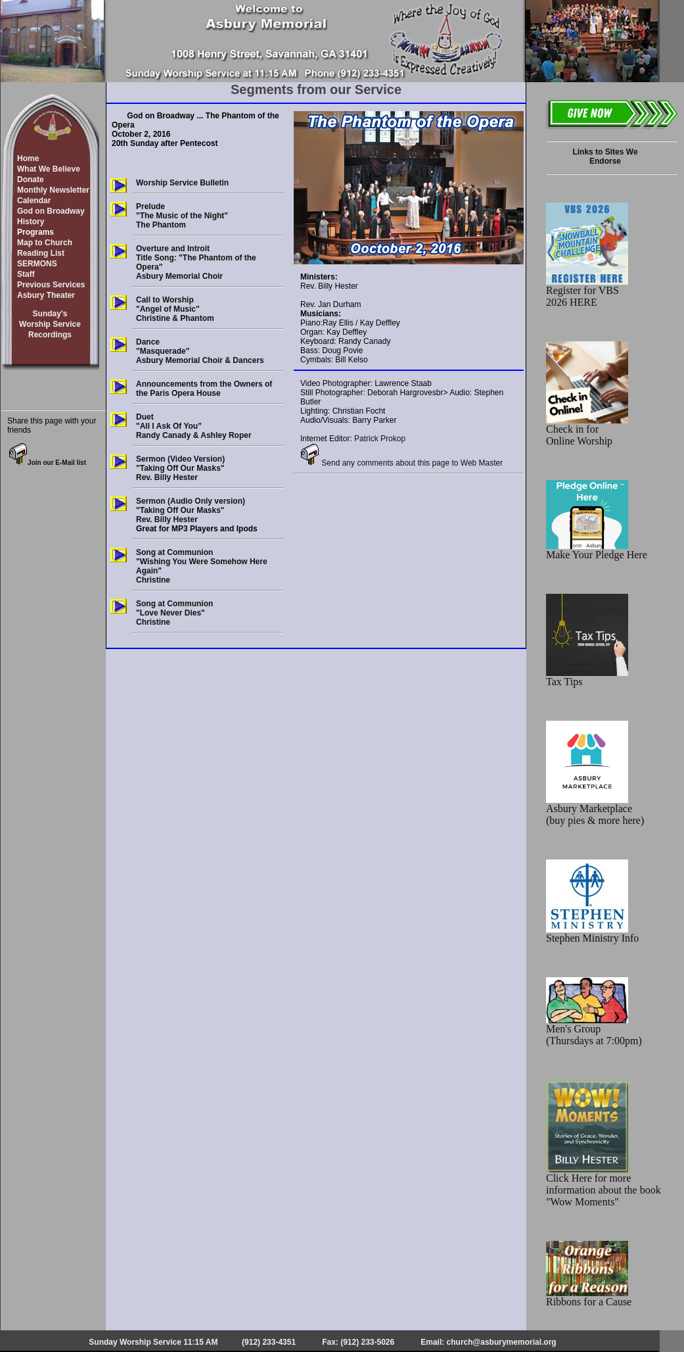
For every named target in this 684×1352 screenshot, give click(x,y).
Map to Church (44, 242)
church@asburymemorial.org (502, 1342)
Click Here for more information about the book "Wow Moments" (603, 1185)
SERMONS (37, 263)
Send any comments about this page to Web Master (401, 463)
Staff (26, 274)
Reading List (40, 253)
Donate (30, 179)
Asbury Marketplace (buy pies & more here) (595, 810)
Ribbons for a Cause (588, 1297)
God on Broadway (51, 211)
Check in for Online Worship (587, 430)
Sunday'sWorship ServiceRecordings (50, 324)
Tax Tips (587, 677)
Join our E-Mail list (47, 462)
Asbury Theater (46, 295)
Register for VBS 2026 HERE (587, 292)
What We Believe (48, 169)
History (30, 221)
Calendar (34, 200)
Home (28, 158)
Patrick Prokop (379, 438)
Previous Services (51, 284)
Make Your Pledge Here (596, 550)
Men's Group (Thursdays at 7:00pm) (594, 1030)
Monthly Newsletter (53, 190)
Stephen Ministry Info (592, 933)
